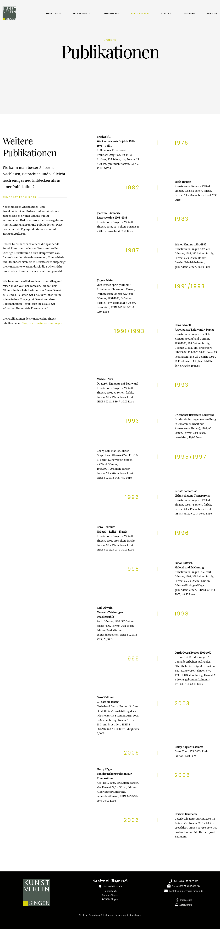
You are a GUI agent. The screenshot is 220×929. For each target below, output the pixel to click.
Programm (80, 13)
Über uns (52, 13)
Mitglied (189, 13)
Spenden (212, 13)
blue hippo (135, 915)
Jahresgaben (110, 13)
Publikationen (140, 13)
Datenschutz (185, 905)
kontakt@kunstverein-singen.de (186, 891)
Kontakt (167, 13)
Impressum (186, 900)
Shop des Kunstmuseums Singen (42, 323)
